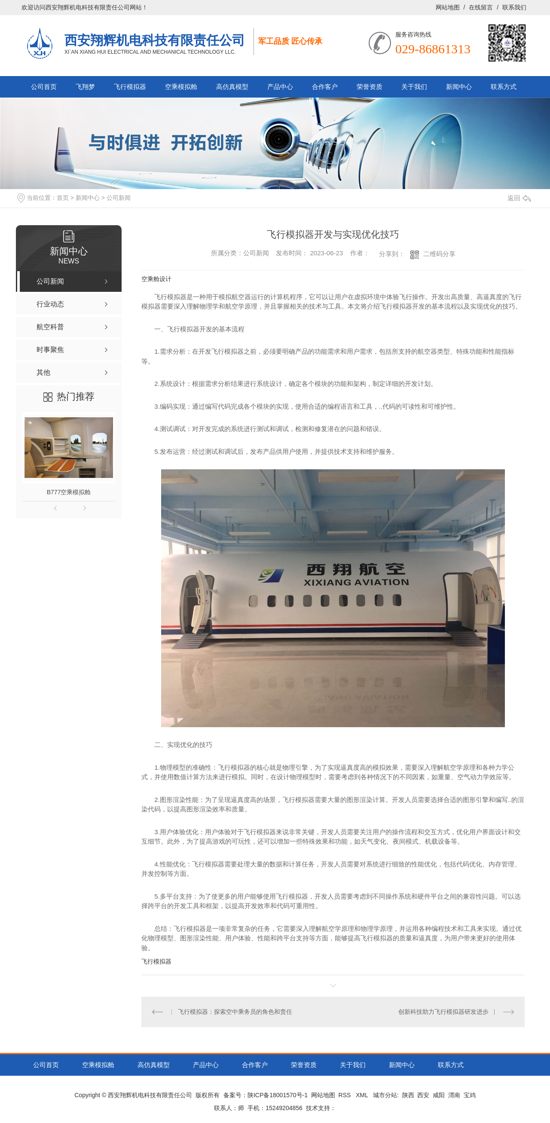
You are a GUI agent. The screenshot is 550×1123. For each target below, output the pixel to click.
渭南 (454, 1095)
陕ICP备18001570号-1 (278, 1095)
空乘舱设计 (156, 278)
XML (363, 1095)
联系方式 (503, 86)
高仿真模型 (232, 86)
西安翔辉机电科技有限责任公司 (154, 40)
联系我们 (514, 7)
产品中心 (280, 86)
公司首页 (44, 86)
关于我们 (414, 86)
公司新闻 (119, 197)
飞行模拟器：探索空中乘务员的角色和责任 (235, 1011)
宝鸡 (470, 1095)
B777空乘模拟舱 (69, 492)
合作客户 (325, 86)
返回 (519, 198)
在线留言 (481, 7)
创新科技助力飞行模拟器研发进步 (443, 1011)
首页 (63, 197)
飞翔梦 (85, 86)
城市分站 (385, 1095)
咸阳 (439, 1095)
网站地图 (448, 7)
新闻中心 (459, 86)
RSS (346, 1095)
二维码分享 (439, 253)
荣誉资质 (369, 86)
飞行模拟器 (130, 86)
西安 (423, 1095)
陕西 (408, 1095)
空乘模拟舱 (181, 86)
